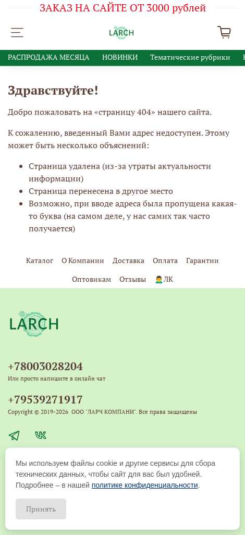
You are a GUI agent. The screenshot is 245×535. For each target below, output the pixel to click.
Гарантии (202, 260)
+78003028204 (45, 366)
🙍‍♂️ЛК (163, 279)
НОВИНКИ (120, 57)
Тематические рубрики (190, 57)
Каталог (39, 260)
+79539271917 (45, 399)
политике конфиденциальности (145, 485)
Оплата (165, 260)
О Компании (83, 260)
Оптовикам (91, 279)
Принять (41, 509)
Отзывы (132, 279)
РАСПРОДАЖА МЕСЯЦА (49, 57)
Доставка (128, 260)
